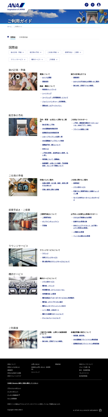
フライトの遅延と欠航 (81, 129)
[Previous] (10, 36)
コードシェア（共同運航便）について (55, 97)
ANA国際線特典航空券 (50, 129)
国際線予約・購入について (51, 145)
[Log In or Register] (99, 5)
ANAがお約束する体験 (14, 373)
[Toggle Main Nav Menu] (92, 5)
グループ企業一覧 (84, 367)
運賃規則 (45, 81)
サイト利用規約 (12, 398)
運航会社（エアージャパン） (52, 105)
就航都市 (10, 370)
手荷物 (44, 225)
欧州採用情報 (83, 376)
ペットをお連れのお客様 (81, 236)
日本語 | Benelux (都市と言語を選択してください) (22, 383)
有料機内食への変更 (49, 294)
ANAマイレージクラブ (14, 376)
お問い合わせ (35, 364)
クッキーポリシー (12, 391)
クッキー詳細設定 (13, 395)
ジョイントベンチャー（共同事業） (54, 101)
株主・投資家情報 (84, 370)
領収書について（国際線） (51, 159)
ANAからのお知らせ (13, 367)
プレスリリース (84, 373)
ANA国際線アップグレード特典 (53, 141)
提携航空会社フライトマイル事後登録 (86, 344)
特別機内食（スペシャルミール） (53, 290)
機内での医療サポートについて (53, 314)
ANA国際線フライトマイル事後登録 (85, 339)
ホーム (9, 26)
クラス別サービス (79, 187)
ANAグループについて (86, 364)
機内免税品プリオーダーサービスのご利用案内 (58, 298)
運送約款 (58, 364)
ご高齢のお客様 (78, 232)
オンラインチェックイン (50, 221)
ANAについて (11, 364)
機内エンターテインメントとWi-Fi (54, 306)
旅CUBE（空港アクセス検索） (83, 85)
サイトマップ (35, 372)
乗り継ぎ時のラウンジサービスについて (56, 261)
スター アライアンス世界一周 (52, 137)
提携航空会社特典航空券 (50, 133)
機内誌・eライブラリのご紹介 (52, 302)
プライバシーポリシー (14, 388)
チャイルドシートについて (51, 318)
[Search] (86, 5)
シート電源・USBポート (50, 310)
